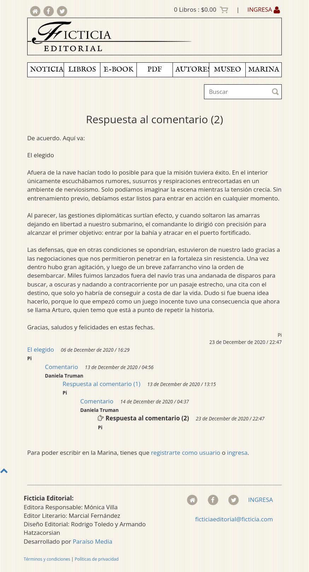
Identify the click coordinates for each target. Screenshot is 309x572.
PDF (154, 69)
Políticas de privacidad (96, 559)
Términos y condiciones (47, 559)
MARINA (263, 69)
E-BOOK (118, 69)
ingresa (237, 452)
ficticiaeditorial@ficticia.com (234, 519)
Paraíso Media (92, 541)
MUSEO (227, 69)
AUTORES (192, 69)
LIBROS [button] (82, 69)
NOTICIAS (47, 69)
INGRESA (263, 9)
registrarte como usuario (185, 452)
